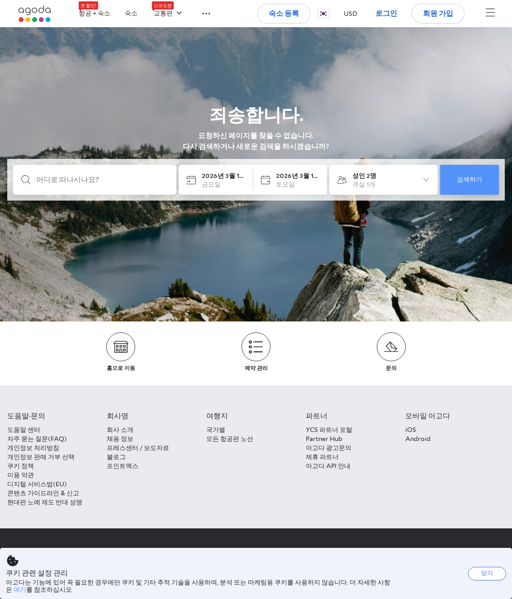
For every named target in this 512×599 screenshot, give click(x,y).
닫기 (487, 573)
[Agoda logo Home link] (34, 13)
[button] (201, 12)
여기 (20, 589)
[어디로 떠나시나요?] (102, 179)
